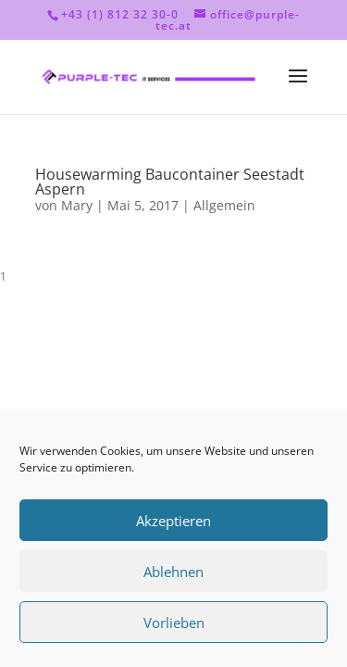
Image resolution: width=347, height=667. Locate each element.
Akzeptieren (173, 520)
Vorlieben (173, 622)
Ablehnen (173, 571)
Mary (77, 205)
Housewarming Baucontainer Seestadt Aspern (169, 181)
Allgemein (224, 205)
